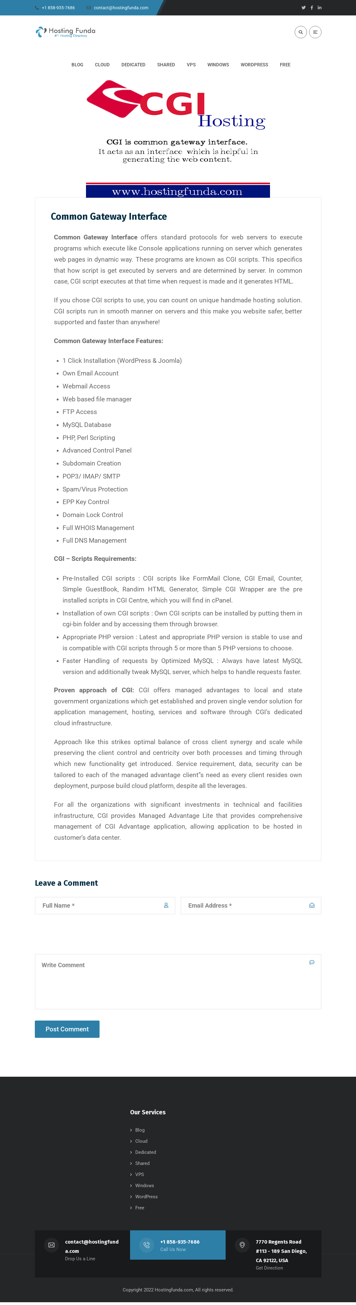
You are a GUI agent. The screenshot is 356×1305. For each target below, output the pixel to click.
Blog (140, 1133)
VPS (139, 1177)
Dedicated (145, 1155)
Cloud (141, 1144)
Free (139, 1210)
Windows (144, 1188)
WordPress (146, 1199)
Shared (142, 1166)
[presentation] (82, 937)
